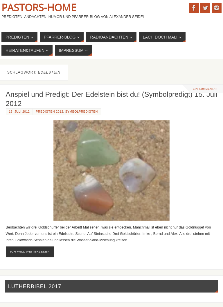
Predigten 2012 (49, 111)
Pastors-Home (38, 7)
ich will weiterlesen (30, 251)
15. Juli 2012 (19, 111)
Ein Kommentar (205, 88)
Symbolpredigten (81, 111)
